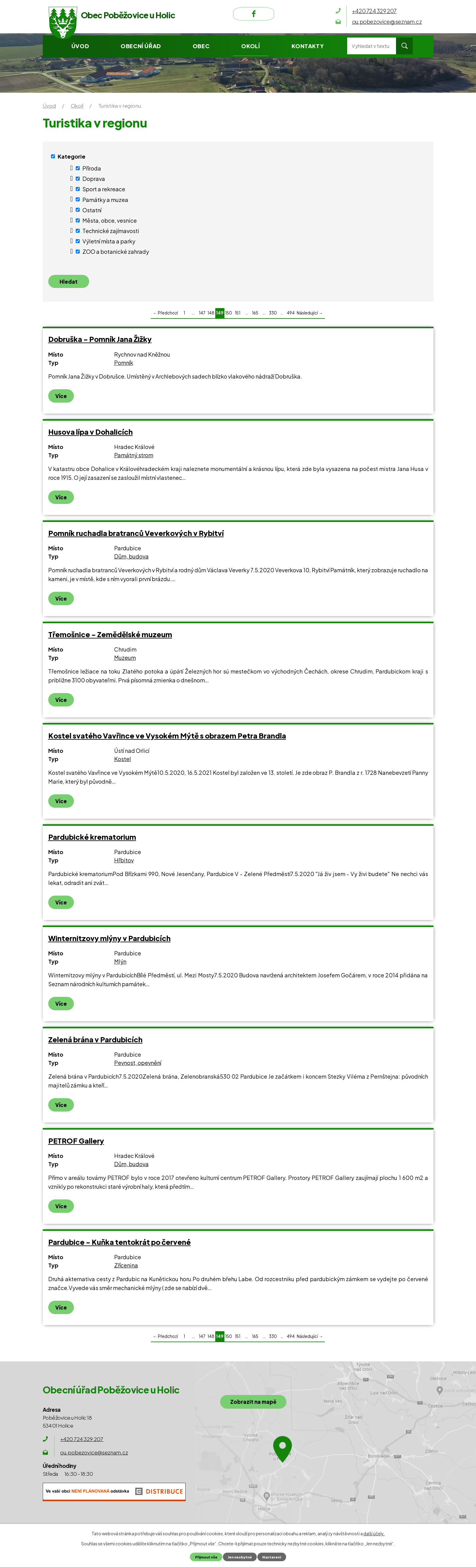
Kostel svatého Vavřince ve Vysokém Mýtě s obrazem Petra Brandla (167, 738)
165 (255, 315)
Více (61, 398)
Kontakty (308, 45)
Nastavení (274, 1556)
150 (228, 315)
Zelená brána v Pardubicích (95, 1041)
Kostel (122, 761)
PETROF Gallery (76, 1143)
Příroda (91, 168)
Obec (201, 45)
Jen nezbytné (240, 1556)
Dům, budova (131, 558)
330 (273, 315)
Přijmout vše (203, 1556)
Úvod (80, 45)
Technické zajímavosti (110, 230)
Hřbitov (124, 862)
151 (237, 315)
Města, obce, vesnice (109, 220)
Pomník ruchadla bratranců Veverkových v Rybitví (136, 535)
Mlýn (120, 964)
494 (291, 315)
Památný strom (133, 457)
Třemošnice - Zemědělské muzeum (110, 636)
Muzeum (125, 660)
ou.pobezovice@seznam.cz (94, 1455)
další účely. (374, 1533)
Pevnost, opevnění (137, 1065)
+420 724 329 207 (81, 1441)
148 (210, 315)
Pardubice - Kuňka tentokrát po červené (119, 1244)
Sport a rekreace (103, 188)
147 (202, 315)
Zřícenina (126, 1267)
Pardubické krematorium (92, 839)
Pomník (123, 365)
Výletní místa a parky (108, 241)
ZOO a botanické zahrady (115, 251)
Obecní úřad (141, 45)
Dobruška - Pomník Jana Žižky (100, 341)
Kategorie (71, 156)
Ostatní (91, 209)
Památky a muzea (105, 199)
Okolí (250, 45)
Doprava (93, 178)
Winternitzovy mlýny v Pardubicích (109, 940)
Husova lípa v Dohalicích (90, 434)
